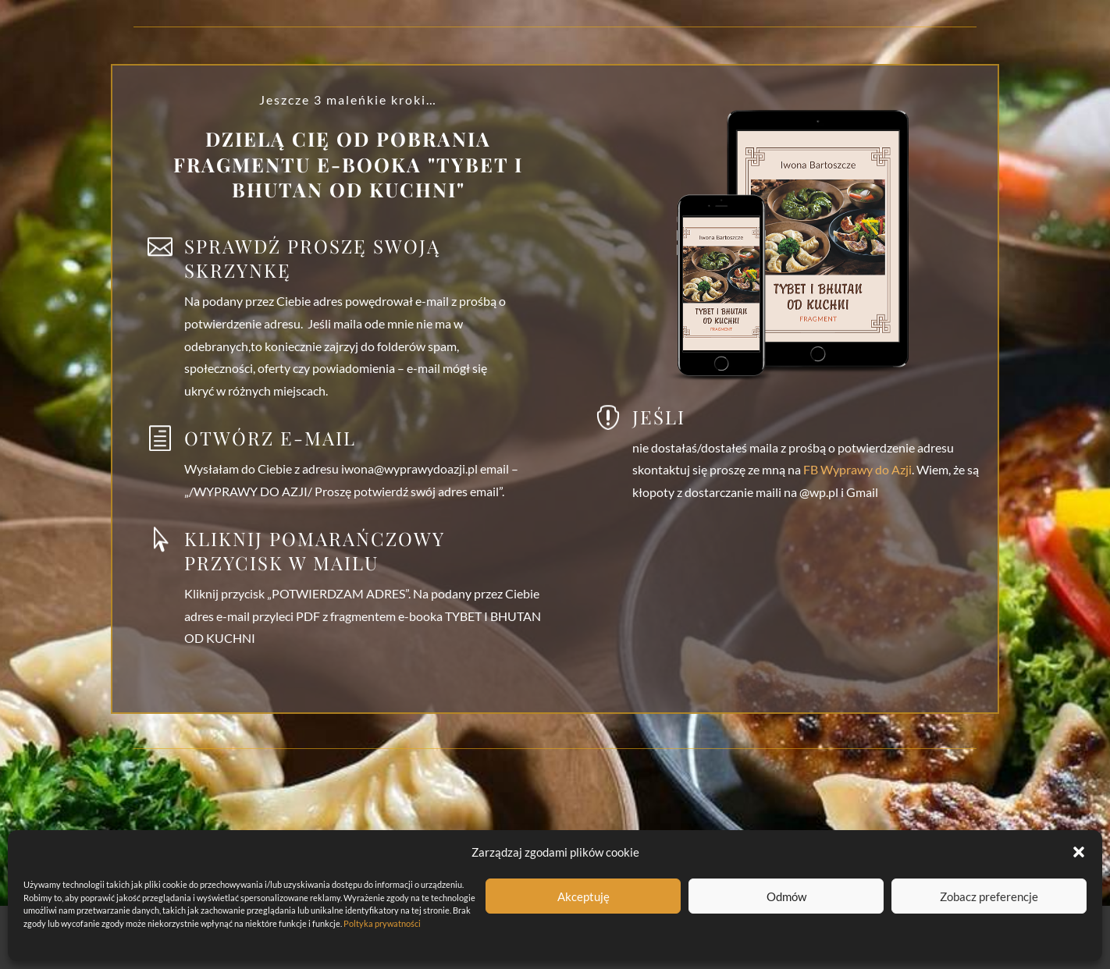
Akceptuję (583, 896)
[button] (1079, 852)
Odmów (786, 896)
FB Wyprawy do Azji (856, 469)
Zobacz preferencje (989, 896)
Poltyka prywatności (382, 923)
